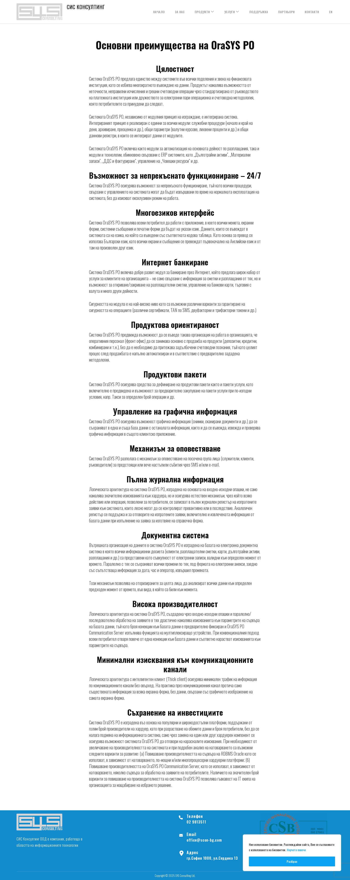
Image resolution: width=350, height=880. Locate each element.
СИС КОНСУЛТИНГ (86, 7)
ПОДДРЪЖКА (258, 11)
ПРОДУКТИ (202, 11)
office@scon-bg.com (204, 840)
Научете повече (296, 850)
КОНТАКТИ (312, 11)
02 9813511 (196, 822)
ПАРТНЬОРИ (286, 11)
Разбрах (292, 861)
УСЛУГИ (229, 11)
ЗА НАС (180, 11)
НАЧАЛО (159, 11)
